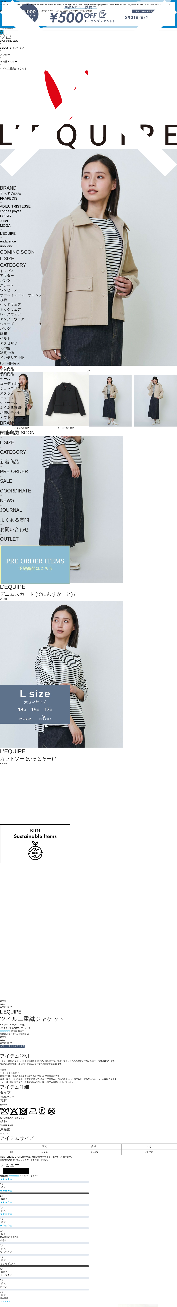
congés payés (10, 211)
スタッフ (7, 393)
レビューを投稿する (16, 1171)
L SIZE (7, 258)
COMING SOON (17, 252)
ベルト (5, 338)
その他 (5, 348)
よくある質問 (10, 408)
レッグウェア (10, 314)
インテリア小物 (12, 358)
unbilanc (6, 246)
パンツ (5, 280)
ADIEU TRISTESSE (15, 206)
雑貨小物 (7, 353)
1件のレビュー (17, 1031)
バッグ (5, 329)
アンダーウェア (12, 319)
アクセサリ (8, 343)
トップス (7, 271)
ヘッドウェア (10, 305)
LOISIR (5, 216)
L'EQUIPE (8, 234)
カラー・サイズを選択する (12, 1046)
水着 (3, 300)
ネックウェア (10, 309)
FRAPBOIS (8, 198)
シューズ (7, 324)
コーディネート (12, 384)
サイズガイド (26, 1160)
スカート (7, 285)
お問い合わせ (10, 413)
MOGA (5, 226)
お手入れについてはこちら (12, 1118)
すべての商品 (10, 194)
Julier (4, 221)
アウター (7, 276)
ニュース (7, 398)
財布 (3, 334)
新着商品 (7, 369)
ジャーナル (8, 403)
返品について (6, 1007)
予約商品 (7, 374)
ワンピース (8, 290)
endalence (8, 241)
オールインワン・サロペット (22, 295)
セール (5, 379)
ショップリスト (12, 388)
